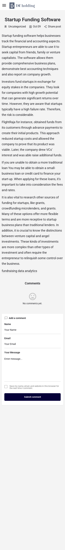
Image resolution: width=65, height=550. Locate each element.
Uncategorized (15, 26)
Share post (52, 26)
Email (7, 338)
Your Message (12, 352)
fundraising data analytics (19, 271)
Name (7, 324)
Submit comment (32, 397)
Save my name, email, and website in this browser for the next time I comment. (34, 387)
